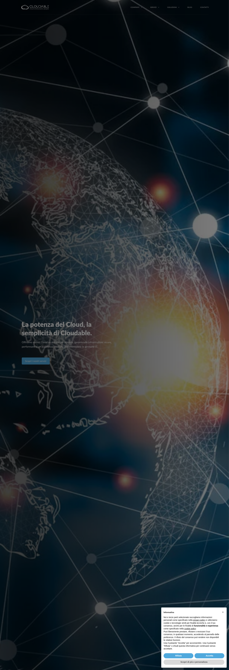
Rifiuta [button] (178, 656)
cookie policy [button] (190, 628)
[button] (223, 612)
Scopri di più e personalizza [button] (194, 662)
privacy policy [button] (199, 620)
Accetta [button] (209, 656)
